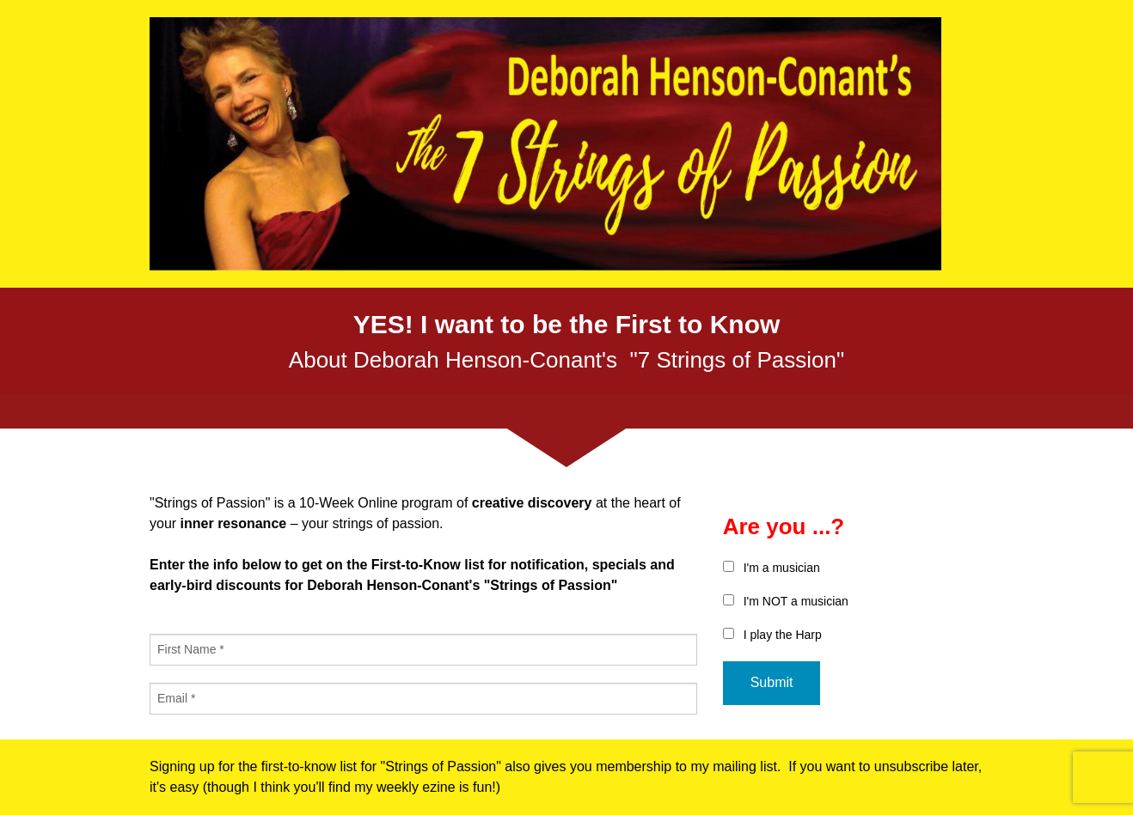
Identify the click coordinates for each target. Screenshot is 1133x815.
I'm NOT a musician (796, 601)
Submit (771, 682)
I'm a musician (782, 568)
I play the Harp (783, 635)
